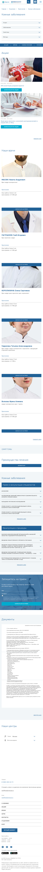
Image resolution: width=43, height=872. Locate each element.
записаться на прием (21, 209)
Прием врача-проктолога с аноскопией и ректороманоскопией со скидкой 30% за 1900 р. (19, 122)
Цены (3, 814)
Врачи (15, 45)
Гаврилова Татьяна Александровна (17, 346)
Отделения (12, 9)
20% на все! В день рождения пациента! (12, 85)
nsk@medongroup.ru (8, 790)
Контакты (5, 817)
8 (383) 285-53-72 (7, 782)
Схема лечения (27, 45)
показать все (37, 138)
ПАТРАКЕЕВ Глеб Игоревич (14, 235)
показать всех (37, 439)
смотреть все (37, 715)
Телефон (4, 594)
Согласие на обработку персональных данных (15, 599)
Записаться (21, 465)
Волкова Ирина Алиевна (12, 401)
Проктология (21, 9)
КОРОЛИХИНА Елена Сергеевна (16, 291)
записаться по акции (11, 89)
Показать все (21, 519)
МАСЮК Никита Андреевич (13, 180)
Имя (3, 590)
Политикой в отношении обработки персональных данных (18, 598)
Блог (3, 824)
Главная (4, 9)
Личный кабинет (9, 830)
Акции (6, 45)
